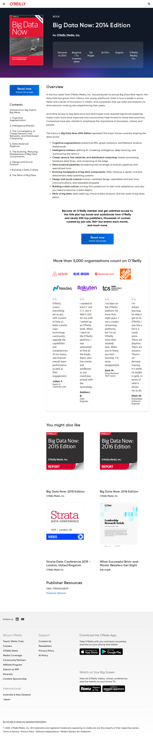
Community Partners (14, 660)
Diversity (8, 674)
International (12, 688)
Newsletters (45, 646)
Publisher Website (56, 593)
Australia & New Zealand (17, 694)
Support (44, 635)
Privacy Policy (46, 650)
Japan (6, 699)
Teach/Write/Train (13, 641)
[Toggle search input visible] (149, 4)
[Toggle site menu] (4, 4)
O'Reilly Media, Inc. (134, 55)
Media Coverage (12, 655)
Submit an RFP (11, 669)
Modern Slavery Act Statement (76, 731)
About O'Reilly (12, 635)
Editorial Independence (47, 731)
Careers (7, 646)
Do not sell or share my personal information (24, 721)
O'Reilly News (10, 650)
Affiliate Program (12, 664)
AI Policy (43, 655)
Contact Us (45, 641)
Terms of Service (11, 731)
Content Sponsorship (15, 678)
